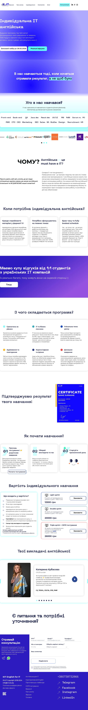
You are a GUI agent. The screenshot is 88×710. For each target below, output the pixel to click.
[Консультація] (64, 5)
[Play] (75, 579)
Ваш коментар (36, 651)
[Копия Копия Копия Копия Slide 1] (44, 600)
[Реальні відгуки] (37, 48)
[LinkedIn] (72, 5)
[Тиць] (9, 284)
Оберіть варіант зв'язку (55, 644)
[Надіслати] (43, 661)
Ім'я (32, 638)
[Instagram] (77, 5)
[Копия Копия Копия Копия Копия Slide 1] (48, 600)
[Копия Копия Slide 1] (46, 142)
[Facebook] (75, 5)
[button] (78, 498)
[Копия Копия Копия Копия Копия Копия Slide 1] (51, 600)
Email (50, 638)
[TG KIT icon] (3, 658)
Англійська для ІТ (32, 676)
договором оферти (28, 533)
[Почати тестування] (17, 472)
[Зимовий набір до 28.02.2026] (13, 48)
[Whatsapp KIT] (9, 658)
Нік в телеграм (36, 644)
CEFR (54, 531)
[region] (69, 403)
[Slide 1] (41, 142)
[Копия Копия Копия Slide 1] (41, 600)
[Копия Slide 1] (44, 142)
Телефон (68, 638)
